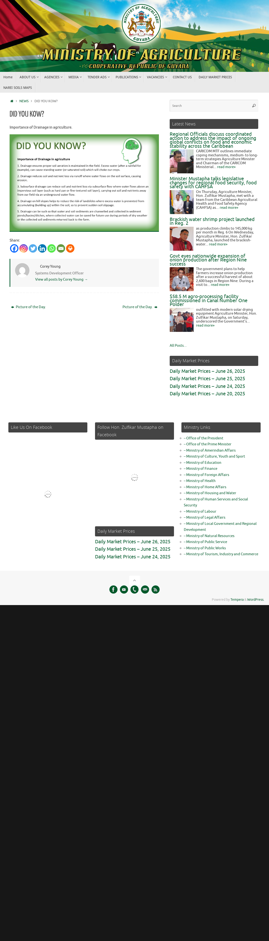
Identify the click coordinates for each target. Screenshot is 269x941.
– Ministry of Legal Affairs (204, 517)
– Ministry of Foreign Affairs (206, 475)
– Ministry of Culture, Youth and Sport (214, 456)
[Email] (61, 248)
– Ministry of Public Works (205, 548)
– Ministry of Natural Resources (209, 536)
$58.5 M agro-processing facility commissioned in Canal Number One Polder (208, 300)
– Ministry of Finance (200, 468)
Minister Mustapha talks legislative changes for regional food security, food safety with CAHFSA (213, 183)
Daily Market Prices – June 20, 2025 (207, 394)
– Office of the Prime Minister (207, 444)
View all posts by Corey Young (61, 279)
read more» (226, 167)
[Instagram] (23, 248)
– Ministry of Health (200, 481)
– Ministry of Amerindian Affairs (210, 450)
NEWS (23, 101)
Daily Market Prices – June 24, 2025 (207, 386)
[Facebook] (14, 248)
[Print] (70, 248)
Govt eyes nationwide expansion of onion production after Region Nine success (208, 260)
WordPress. (255, 600)
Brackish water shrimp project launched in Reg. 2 (212, 221)
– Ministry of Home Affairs (205, 487)
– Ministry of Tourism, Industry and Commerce (221, 554)
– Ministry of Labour (200, 511)
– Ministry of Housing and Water (210, 493)
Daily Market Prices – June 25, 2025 (207, 379)
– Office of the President (203, 438)
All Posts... (178, 345)
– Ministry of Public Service (205, 542)
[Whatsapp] (51, 248)
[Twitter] (33, 248)
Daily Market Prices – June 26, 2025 (207, 371)
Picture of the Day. (28, 307)
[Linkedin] (42, 248)
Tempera (237, 600)
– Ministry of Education (202, 462)
